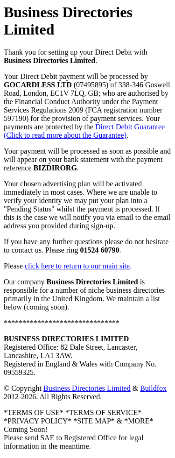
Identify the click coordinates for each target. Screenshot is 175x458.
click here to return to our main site (77, 266)
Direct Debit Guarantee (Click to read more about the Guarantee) (84, 131)
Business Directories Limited (87, 388)
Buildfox (153, 388)
